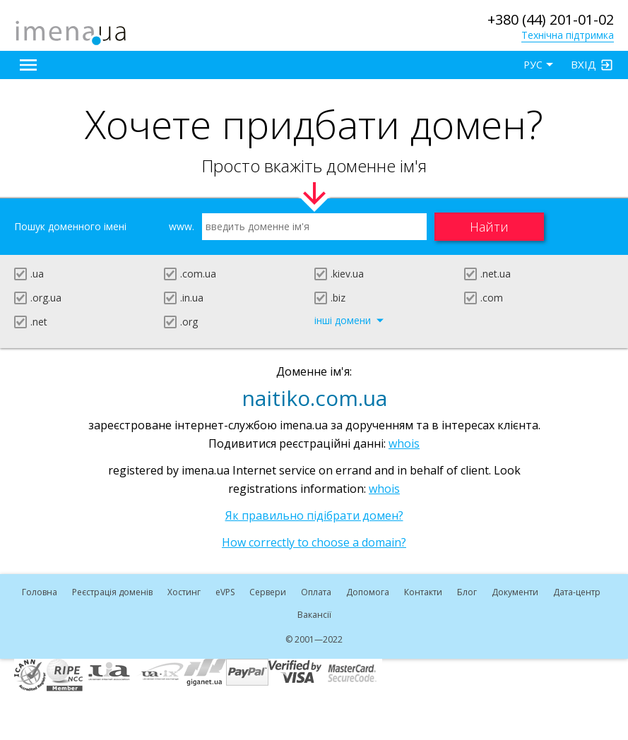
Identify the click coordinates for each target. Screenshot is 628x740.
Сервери (267, 592)
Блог (467, 592)
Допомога (367, 592)
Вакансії (314, 615)
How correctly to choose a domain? (314, 542)
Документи (515, 592)
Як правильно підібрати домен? (314, 515)
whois (404, 443)
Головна (39, 592)
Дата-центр (576, 592)
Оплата (316, 592)
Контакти (423, 592)
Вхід (583, 64)
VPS (225, 592)
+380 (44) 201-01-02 (550, 19)
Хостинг (184, 592)
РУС (533, 64)
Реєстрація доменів (112, 592)
